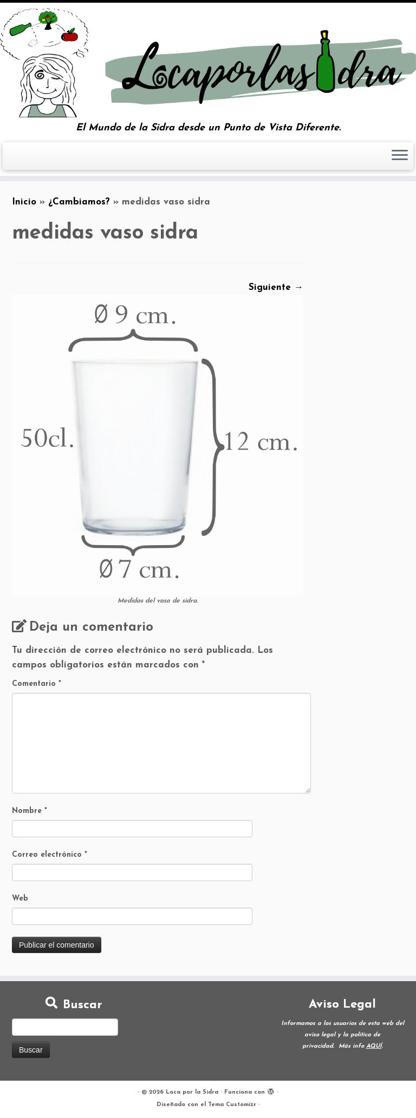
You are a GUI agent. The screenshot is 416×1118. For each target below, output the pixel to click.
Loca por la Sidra (192, 1092)
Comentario (36, 684)
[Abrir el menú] (400, 156)
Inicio (24, 202)
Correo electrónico (49, 855)
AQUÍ (374, 1046)
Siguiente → (276, 287)
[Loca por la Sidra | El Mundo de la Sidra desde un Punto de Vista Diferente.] (208, 62)
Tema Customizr (232, 1105)
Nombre (29, 811)
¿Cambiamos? (79, 202)
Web (20, 899)
